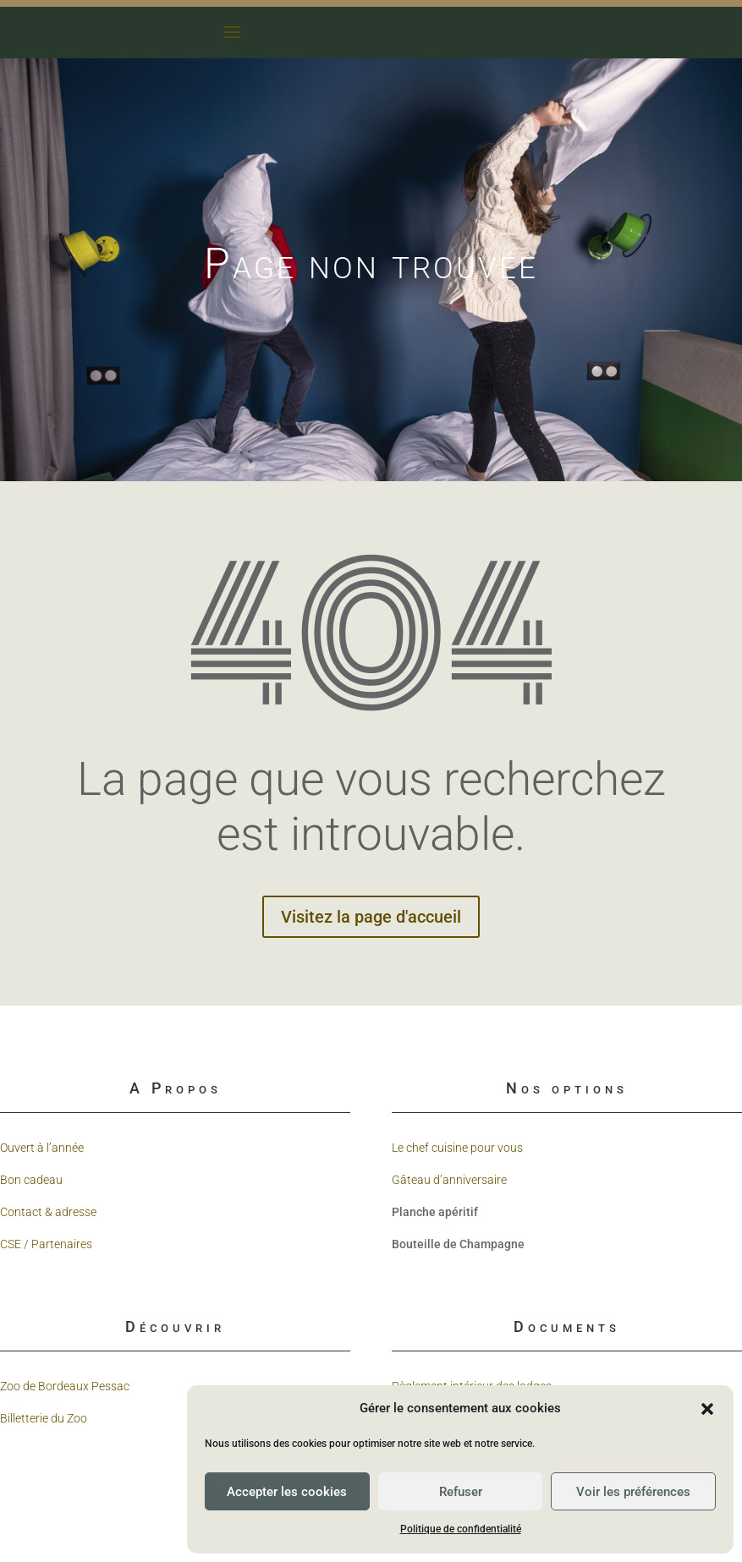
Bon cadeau (31, 1180)
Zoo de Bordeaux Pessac (64, 1386)
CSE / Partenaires (46, 1244)
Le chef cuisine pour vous (457, 1147)
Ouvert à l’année (42, 1147)
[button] (707, 1408)
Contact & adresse (48, 1212)
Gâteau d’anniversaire (449, 1180)
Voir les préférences (633, 1491)
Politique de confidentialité (460, 1529)
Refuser (460, 1491)
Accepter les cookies (287, 1491)
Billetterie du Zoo (43, 1418)
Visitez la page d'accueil (371, 917)
